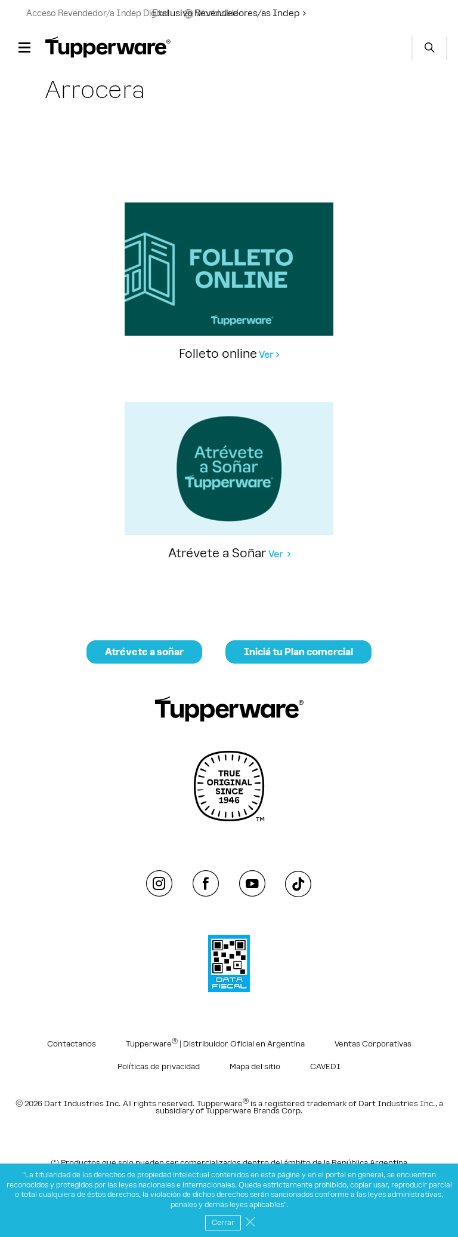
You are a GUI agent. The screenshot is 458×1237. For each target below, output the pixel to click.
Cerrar (223, 1222)
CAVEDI (325, 1066)
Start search (429, 48)
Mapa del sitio (255, 1066)
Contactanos (71, 1044)
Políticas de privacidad (158, 1066)
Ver (266, 354)
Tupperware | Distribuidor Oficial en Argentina (215, 1043)
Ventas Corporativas (373, 1044)
